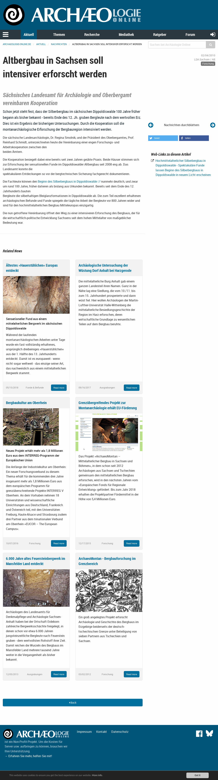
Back (72, 702)
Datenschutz (119, 732)
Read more (58, 387)
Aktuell (29, 34)
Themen (59, 34)
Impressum (84, 732)
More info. (97, 775)
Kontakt (101, 732)
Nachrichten (59, 44)
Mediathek (126, 34)
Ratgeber (159, 34)
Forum (190, 34)
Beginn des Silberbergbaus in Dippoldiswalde (67, 181)
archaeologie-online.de (17, 44)
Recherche (92, 34)
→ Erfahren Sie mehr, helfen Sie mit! (28, 756)
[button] (163, 138)
